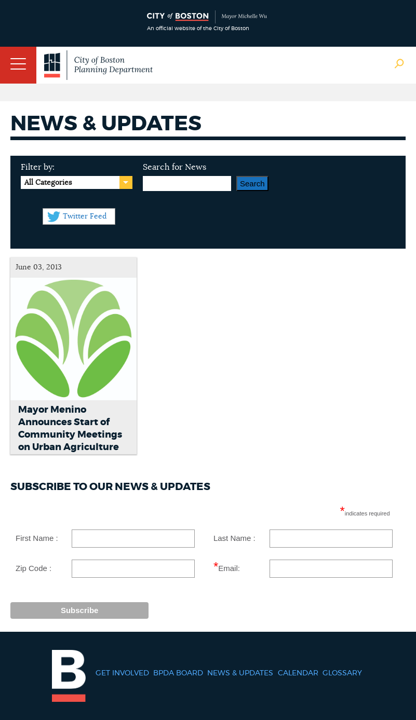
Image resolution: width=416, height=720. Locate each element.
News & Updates (240, 673)
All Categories (48, 182)
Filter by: (38, 167)
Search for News (174, 167)
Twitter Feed (84, 216)
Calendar (298, 673)
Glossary (342, 673)
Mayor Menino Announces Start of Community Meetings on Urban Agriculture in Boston (70, 435)
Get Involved (122, 673)
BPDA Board (178, 673)
